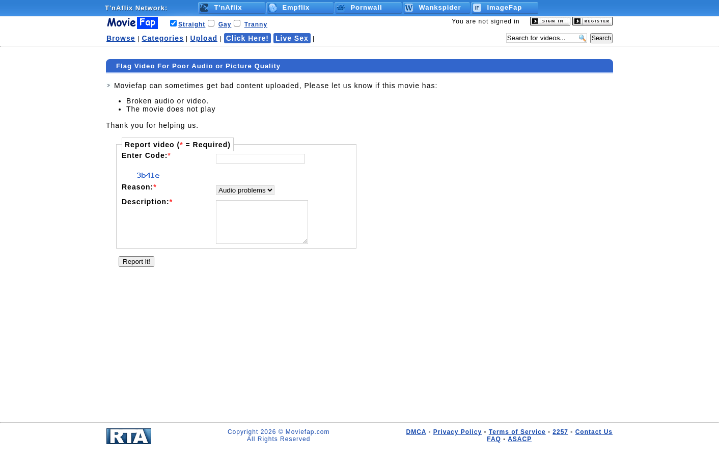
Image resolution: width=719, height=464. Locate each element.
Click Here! (247, 38)
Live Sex (292, 38)
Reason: (139, 187)
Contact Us (594, 431)
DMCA (416, 431)
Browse (120, 38)
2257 (560, 431)
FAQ (494, 439)
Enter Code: (146, 155)
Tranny (255, 24)
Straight (191, 24)
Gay (225, 24)
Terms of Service (517, 431)
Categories (162, 38)
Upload (203, 38)
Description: (147, 202)
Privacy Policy (457, 431)
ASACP (520, 439)
